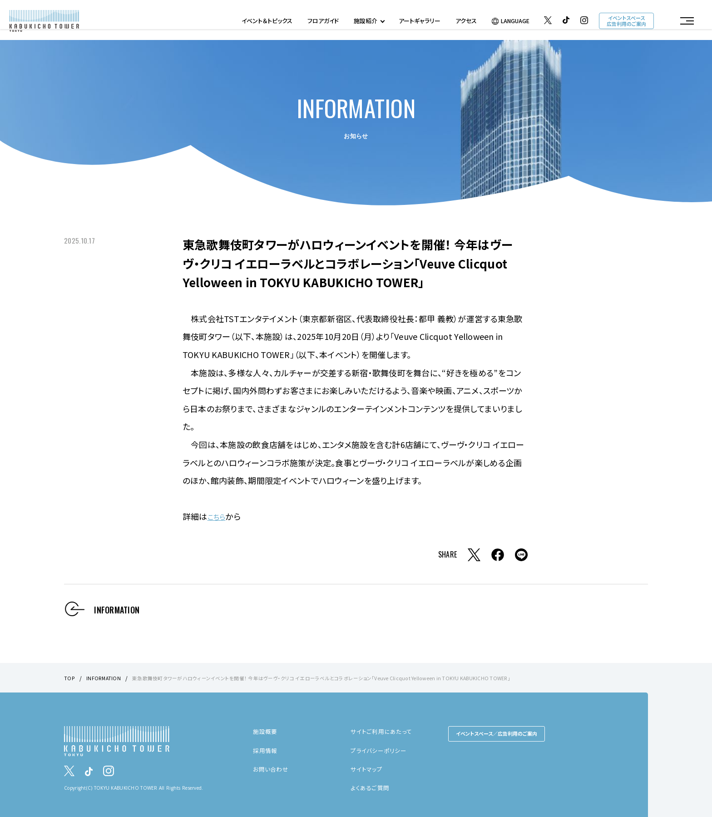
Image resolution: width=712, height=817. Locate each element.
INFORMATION (105, 678)
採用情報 (266, 749)
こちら (219, 516)
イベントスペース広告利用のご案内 (625, 22)
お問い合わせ (272, 768)
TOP (69, 678)
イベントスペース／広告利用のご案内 (496, 733)
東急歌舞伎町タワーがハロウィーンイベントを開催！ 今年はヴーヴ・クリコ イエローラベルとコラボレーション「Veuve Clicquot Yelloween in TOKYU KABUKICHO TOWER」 (340, 678)
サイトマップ (368, 768)
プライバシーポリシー (380, 749)
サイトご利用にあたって (383, 731)
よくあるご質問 (371, 787)
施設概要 (266, 731)
